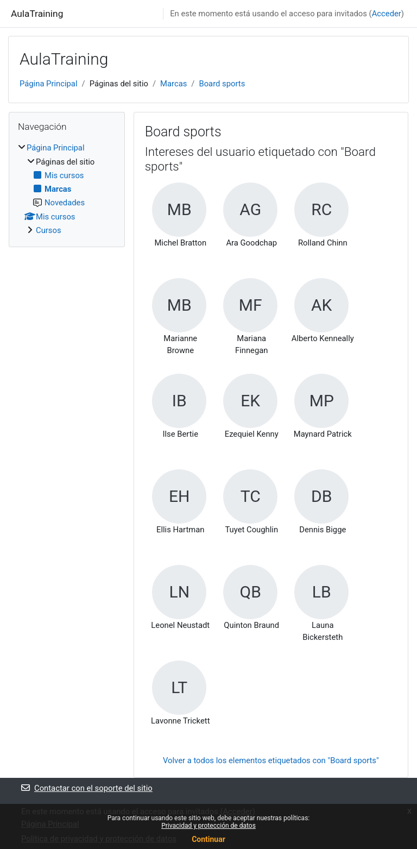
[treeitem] (67, 189)
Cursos (48, 230)
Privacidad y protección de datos (208, 825)
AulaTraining (37, 13)
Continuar (208, 839)
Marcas (173, 84)
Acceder (386, 13)
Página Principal (49, 84)
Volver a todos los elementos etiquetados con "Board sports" (271, 760)
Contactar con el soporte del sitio (87, 788)
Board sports (222, 84)
